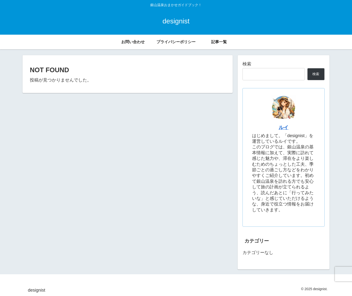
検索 (246, 63)
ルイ (283, 127)
